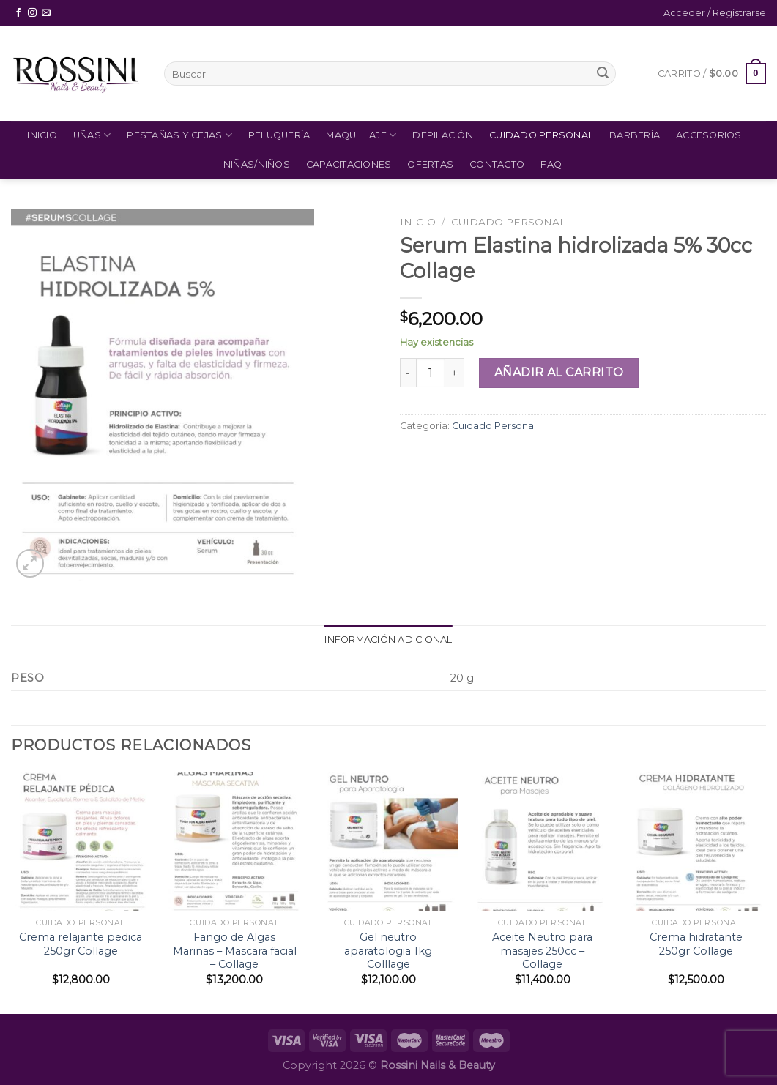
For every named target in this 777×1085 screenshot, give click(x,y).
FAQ (551, 164)
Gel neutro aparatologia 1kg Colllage (388, 951)
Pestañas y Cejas (179, 135)
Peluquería (279, 135)
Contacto (496, 164)
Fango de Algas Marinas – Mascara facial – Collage (235, 951)
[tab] (388, 640)
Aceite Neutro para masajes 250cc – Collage (542, 951)
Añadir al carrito (559, 372)
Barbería (634, 135)
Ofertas (430, 164)
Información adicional (388, 639)
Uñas (92, 135)
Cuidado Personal (541, 135)
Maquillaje (361, 135)
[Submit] (602, 73)
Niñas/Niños (256, 164)
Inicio (42, 135)
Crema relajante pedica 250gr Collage (80, 944)
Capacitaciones (349, 164)
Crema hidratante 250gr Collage (696, 944)
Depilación (442, 135)
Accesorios (709, 135)
